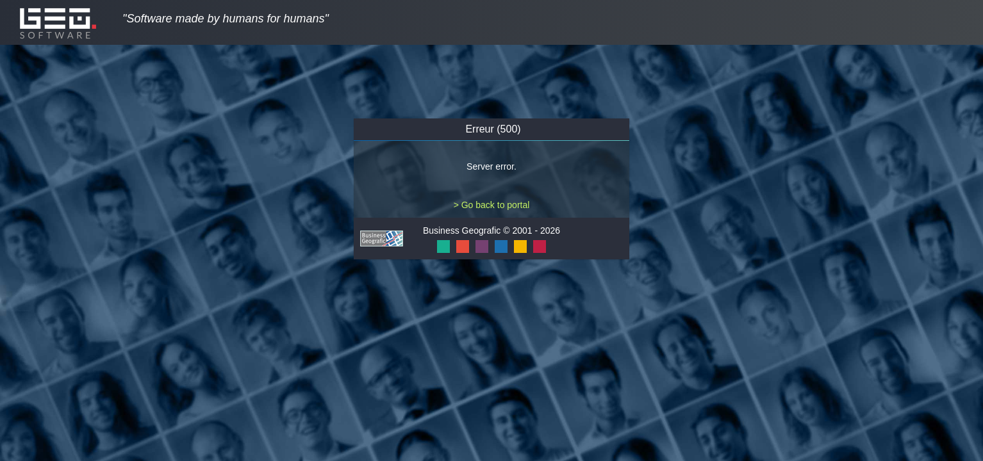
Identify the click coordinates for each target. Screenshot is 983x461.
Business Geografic (461, 230)
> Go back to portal (492, 205)
